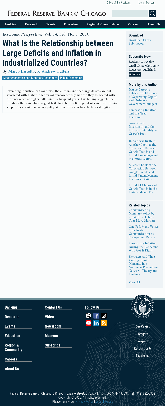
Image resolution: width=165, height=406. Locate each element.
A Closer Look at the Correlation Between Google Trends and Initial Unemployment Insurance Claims (143, 172)
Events (50, 24)
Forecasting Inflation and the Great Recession (142, 114)
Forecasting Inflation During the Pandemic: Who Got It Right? (143, 247)
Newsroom (53, 326)
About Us (153, 24)
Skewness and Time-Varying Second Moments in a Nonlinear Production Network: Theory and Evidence (143, 265)
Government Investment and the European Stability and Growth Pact (144, 129)
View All (134, 282)
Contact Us (53, 307)
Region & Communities (103, 24)
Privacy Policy (84, 401)
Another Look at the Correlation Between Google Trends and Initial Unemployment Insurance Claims (143, 152)
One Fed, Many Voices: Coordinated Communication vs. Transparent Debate (144, 232)
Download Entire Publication (140, 42)
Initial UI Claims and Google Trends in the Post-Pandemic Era (143, 189)
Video (49, 317)
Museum (51, 335)
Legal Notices (104, 401)
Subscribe (135, 74)
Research (31, 24)
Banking (10, 24)
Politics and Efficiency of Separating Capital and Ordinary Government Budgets (143, 99)
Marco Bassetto (21, 71)
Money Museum (146, 2)
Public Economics (71, 78)
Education (71, 24)
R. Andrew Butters (53, 71)
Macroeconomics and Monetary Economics (30, 78)
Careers (133, 24)
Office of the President (118, 2)
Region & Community (13, 347)
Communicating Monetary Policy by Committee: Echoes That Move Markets (142, 216)
